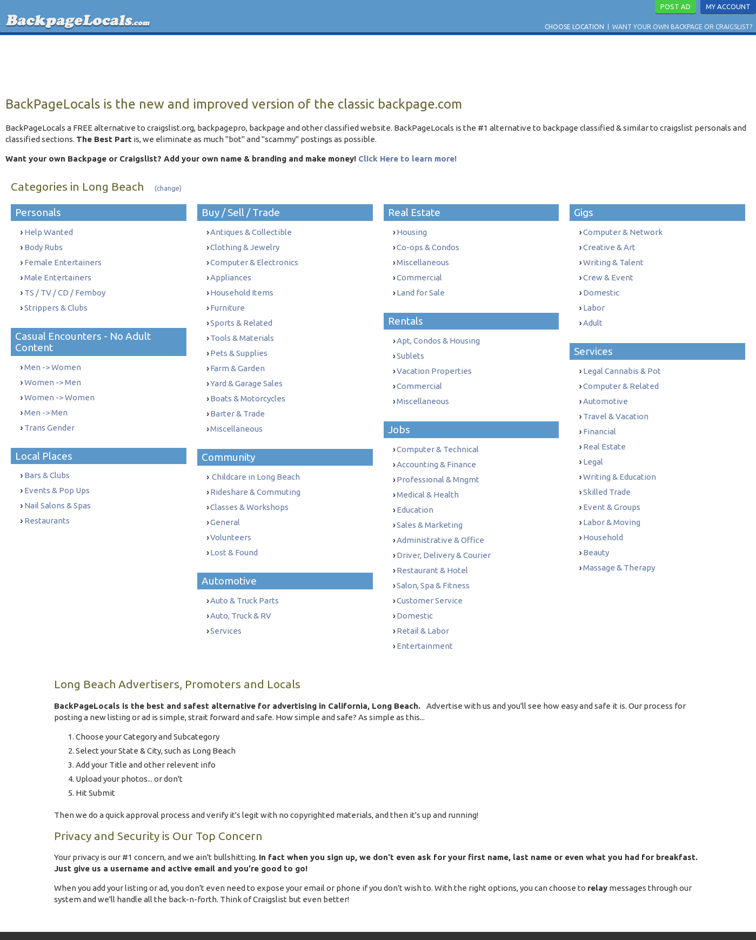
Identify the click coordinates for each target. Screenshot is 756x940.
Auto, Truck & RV (240, 592)
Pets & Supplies (238, 344)
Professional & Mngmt (438, 466)
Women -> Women (59, 388)
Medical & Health (428, 480)
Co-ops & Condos (428, 246)
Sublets (410, 349)
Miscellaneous (236, 414)
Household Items (241, 288)
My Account (728, 6)
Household (603, 517)
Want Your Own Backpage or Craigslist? (682, 26)
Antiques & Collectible (251, 232)
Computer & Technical (438, 438)
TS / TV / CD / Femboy (64, 288)
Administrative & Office (440, 522)
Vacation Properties (434, 363)
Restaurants (47, 505)
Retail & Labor (423, 607)
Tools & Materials (242, 330)
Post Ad (675, 6)
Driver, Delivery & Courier (444, 536)
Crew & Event (608, 274)
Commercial (419, 274)
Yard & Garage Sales (246, 372)
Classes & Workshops (249, 489)
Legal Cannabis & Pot (622, 363)
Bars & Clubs (47, 463)
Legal (593, 447)
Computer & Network (623, 232)
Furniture (227, 302)
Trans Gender (49, 416)
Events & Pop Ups (57, 477)
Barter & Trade (237, 400)
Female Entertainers (63, 260)
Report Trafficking (453, 920)
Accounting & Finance (436, 452)
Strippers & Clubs (56, 302)
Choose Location (574, 26)
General (225, 503)
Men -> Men (46, 402)
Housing (412, 232)
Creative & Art (609, 246)
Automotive (605, 391)
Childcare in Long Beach (255, 461)
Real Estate (604, 433)
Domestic (415, 592)
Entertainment (425, 621)
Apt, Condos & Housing (438, 335)
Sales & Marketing (430, 508)
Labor (594, 302)
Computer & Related (621, 377)
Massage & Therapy (619, 545)
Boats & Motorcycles (247, 386)
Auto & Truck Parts (244, 578)
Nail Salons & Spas (57, 491)
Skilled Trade (607, 475)
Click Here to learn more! (407, 158)
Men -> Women (52, 360)
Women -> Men (52, 374)
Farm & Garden (237, 358)
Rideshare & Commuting (255, 475)
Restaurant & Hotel (432, 550)
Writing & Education (619, 461)
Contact (282, 920)
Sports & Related (241, 316)
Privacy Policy (391, 920)
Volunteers (230, 517)
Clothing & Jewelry (244, 246)
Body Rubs (43, 246)
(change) (168, 188)
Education (415, 494)
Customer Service (430, 578)
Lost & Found (234, 531)
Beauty (596, 531)
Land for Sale (421, 288)
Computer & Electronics (254, 260)
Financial (599, 419)
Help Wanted (48, 232)
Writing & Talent (613, 260)
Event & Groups (611, 489)
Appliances (230, 274)
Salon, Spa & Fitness (433, 564)
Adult (593, 316)
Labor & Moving (611, 503)
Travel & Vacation (615, 405)
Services (226, 607)
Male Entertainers (57, 274)
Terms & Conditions (332, 920)
